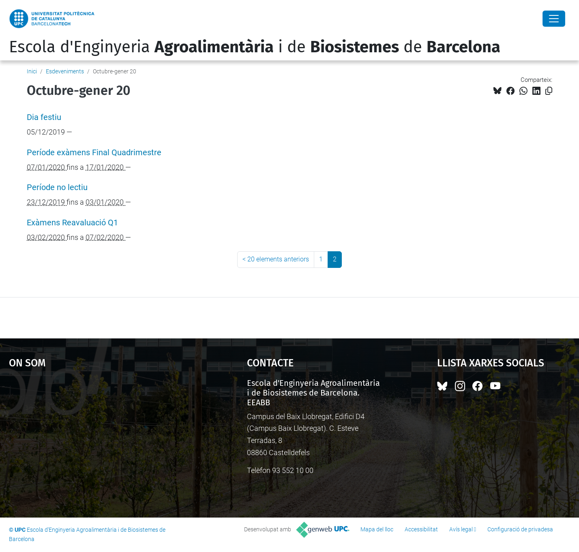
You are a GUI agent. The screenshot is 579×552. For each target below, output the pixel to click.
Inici (32, 71)
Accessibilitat (421, 529)
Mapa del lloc (376, 529)
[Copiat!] (548, 91)
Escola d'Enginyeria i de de (254, 47)
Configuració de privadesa (520, 529)
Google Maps (99, 439)
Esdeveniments (65, 71)
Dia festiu (44, 117)
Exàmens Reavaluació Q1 (72, 222)
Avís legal (461, 529)
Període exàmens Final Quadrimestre (94, 152)
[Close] (554, 19)
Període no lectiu (57, 187)
